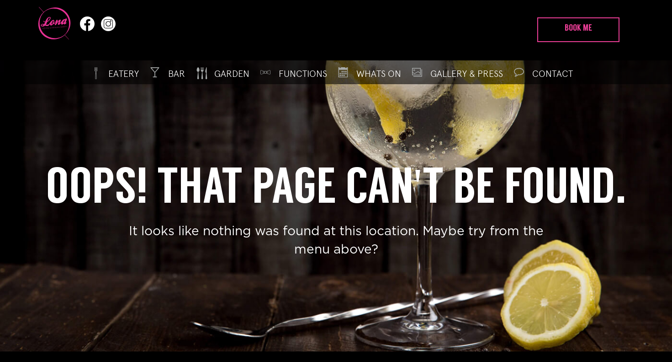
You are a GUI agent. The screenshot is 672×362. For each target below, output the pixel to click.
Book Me (578, 28)
